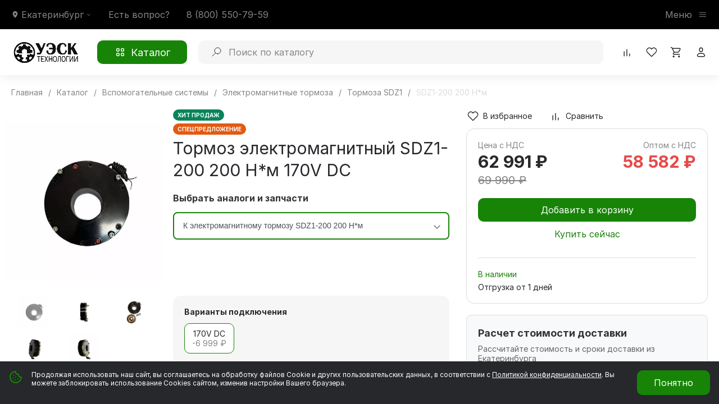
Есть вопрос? (139, 14)
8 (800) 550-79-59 (227, 14)
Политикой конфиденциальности (547, 374)
